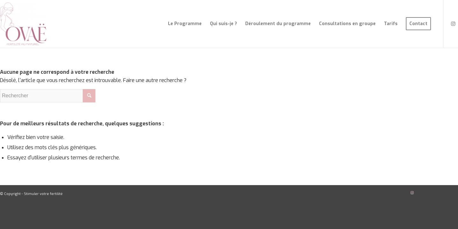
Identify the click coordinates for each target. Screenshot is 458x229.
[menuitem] (185, 24)
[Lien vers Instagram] (453, 23)
